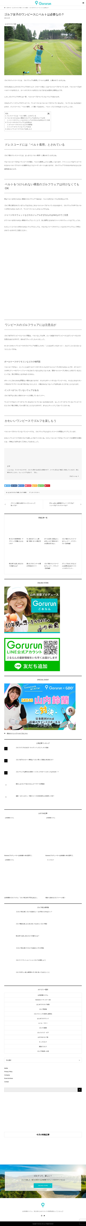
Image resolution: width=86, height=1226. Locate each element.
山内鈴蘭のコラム (43, 995)
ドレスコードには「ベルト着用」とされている (21, 116)
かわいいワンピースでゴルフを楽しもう (19, 129)
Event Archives (8, 1078)
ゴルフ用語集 (43, 1009)
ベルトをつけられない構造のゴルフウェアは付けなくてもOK (26, 118)
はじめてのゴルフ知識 (13, 492)
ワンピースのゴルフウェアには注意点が (19, 122)
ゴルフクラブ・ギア (43, 1032)
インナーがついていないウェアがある (20, 127)
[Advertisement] (43, 1110)
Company (7, 1075)
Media (6, 1068)
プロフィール (73, 476)
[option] (17, 1146)
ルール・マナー (42, 1023)
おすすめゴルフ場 (43, 1037)
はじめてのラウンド (43, 1018)
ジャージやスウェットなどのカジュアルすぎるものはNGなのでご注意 (29, 120)
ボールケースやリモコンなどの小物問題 (20, 124)
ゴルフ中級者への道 (43, 1051)
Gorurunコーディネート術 (43, 1000)
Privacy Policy (8, 1071)
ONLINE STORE (43, 1185)
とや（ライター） (35, 492)
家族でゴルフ (43, 1046)
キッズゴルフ (43, 1042)
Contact (6, 1081)
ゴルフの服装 (23, 492)
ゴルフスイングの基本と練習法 (43, 1014)
